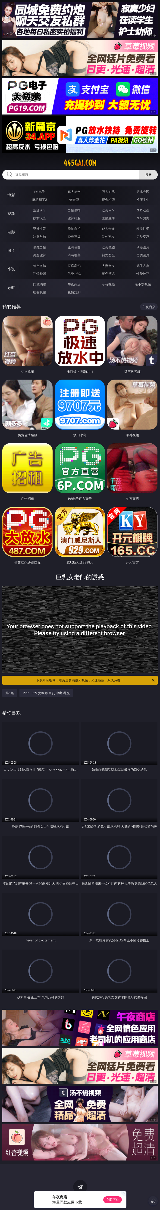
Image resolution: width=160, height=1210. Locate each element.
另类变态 (142, 236)
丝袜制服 (74, 218)
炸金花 (74, 199)
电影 (11, 232)
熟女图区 (108, 255)
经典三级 (74, 236)
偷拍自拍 (74, 228)
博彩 (11, 195)
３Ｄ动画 (142, 210)
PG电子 (39, 191)
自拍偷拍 (74, 210)
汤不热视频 (143, 284)
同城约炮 (39, 284)
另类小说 (74, 273)
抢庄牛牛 (142, 199)
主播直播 (108, 218)
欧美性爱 (142, 228)
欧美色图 (108, 247)
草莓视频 (108, 284)
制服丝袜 (39, 236)
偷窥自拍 (39, 247)
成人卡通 (108, 228)
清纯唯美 (74, 255)
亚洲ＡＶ (39, 210)
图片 (11, 250)
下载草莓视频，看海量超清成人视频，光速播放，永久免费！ (95, 680)
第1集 (10, 693)
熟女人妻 (39, 218)
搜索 (148, 174)
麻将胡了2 (39, 199)
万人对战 (108, 191)
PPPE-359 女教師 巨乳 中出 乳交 (46, 693)
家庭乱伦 (74, 265)
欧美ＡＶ (108, 210)
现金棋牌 (108, 199)
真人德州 (74, 191)
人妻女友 (108, 265)
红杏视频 (39, 292)
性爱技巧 (142, 273)
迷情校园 (39, 273)
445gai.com (80, 162)
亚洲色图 (74, 247)
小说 (11, 269)
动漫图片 (142, 247)
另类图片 (142, 255)
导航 (11, 287)
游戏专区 (142, 191)
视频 (11, 213)
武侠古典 (142, 265)
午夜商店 (74, 284)
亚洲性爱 (39, 228)
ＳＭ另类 (142, 218)
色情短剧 (74, 292)
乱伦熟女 (108, 236)
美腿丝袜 (39, 255)
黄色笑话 (108, 273)
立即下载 (112, 1200)
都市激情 (39, 265)
